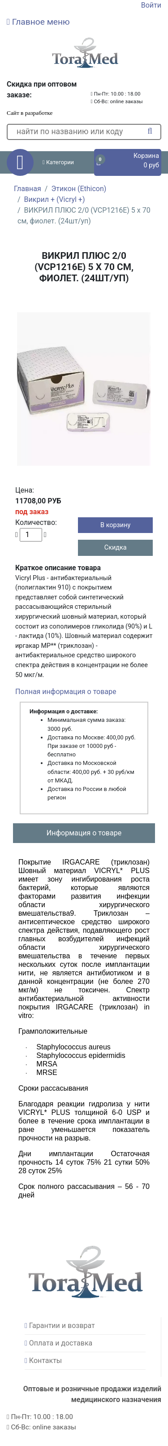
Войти (151, 5)
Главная (27, 188)
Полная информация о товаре (65, 691)
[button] (84, 22)
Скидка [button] (115, 547)
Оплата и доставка (60, 1343)
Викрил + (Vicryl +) (54, 199)
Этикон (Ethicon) (78, 188)
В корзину (115, 525)
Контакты (45, 1360)
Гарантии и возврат (62, 1325)
